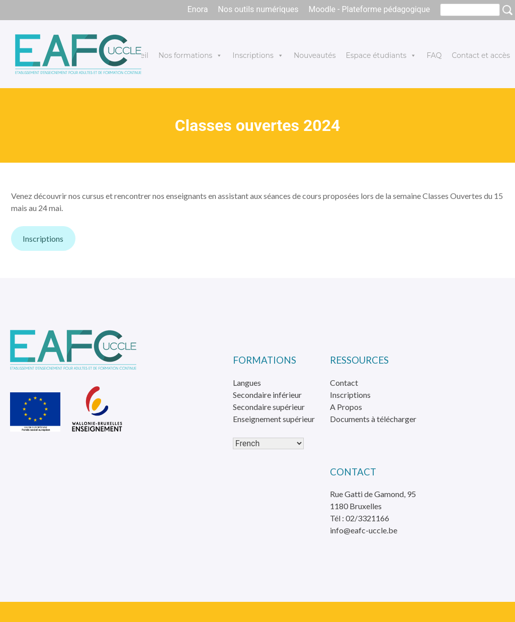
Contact (344, 382)
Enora (197, 9)
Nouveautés (315, 55)
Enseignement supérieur (274, 419)
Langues (247, 382)
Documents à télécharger (373, 419)
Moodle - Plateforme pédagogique (369, 9)
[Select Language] (268, 443)
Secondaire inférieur (267, 394)
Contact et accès (481, 55)
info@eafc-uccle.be (363, 530)
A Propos (346, 406)
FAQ (434, 55)
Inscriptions (258, 55)
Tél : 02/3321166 (359, 518)
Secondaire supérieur (269, 406)
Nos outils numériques (258, 9)
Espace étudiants (381, 55)
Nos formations (190, 55)
